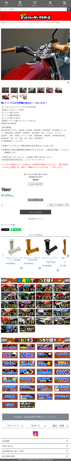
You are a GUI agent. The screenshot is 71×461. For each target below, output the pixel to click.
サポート (35, 425)
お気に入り (35, 3)
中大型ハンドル (39, 22)
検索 (69, 9)
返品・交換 (58, 425)
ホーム (6, 3)
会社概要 (5, 441)
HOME (3, 22)
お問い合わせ (7, 446)
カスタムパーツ (12, 22)
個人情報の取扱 (8, 456)
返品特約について (35, 219)
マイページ (50, 3)
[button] (3, 256)
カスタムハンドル (26, 22)
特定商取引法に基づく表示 (13, 451)
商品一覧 (20, 3)
